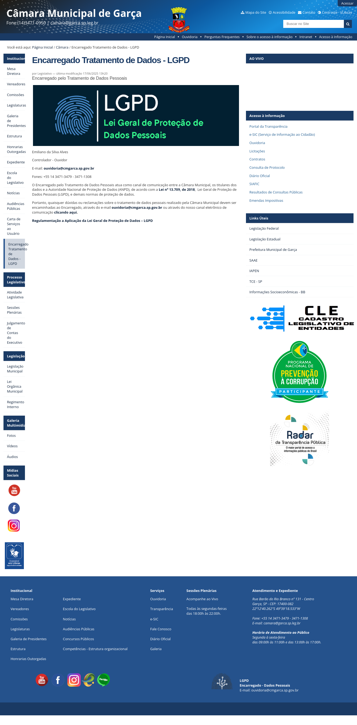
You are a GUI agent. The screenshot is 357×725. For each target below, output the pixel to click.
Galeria (155, 648)
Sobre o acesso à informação (269, 36)
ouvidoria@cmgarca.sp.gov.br (69, 168)
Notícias (69, 619)
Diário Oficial (259, 175)
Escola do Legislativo (79, 608)
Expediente (72, 598)
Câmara (62, 47)
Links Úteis (258, 218)
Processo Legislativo (16, 279)
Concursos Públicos (78, 638)
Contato (309, 12)
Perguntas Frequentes (222, 36)
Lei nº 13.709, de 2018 (177, 189)
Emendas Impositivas (266, 200)
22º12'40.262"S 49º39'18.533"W (276, 608)
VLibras (346, 12)
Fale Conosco (160, 629)
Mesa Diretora (21, 598)
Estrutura (17, 648)
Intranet (305, 36)
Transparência (161, 608)
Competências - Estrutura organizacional (95, 648)
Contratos (257, 159)
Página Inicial (164, 36)
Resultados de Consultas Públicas (276, 192)
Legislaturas (20, 629)
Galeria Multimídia (16, 423)
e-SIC (154, 619)
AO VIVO (256, 58)
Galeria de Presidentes (28, 638)
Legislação (16, 356)
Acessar (347, 3)
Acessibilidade (284, 12)
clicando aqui (65, 212)
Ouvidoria (190, 36)
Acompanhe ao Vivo (202, 598)
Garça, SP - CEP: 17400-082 (272, 603)
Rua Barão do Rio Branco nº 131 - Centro (283, 598)
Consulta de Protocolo (267, 167)
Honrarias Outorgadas (28, 658)
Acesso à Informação (335, 36)
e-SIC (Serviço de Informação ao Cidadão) (282, 134)
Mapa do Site (255, 12)
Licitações (257, 151)
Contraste (329, 12)
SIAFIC (254, 183)
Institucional (16, 58)
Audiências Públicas (78, 629)
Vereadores (19, 608)
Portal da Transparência (268, 126)
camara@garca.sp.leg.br (282, 623)
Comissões (19, 619)
